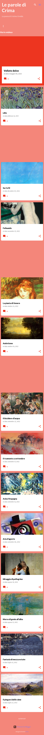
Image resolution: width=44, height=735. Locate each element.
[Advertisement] (22, 143)
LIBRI (31, 26)
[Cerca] (35, 5)
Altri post (22, 719)
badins (27, 731)
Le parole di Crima (14, 7)
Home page (6, 26)
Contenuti (19, 26)
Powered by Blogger (22, 727)
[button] (38, 79)
